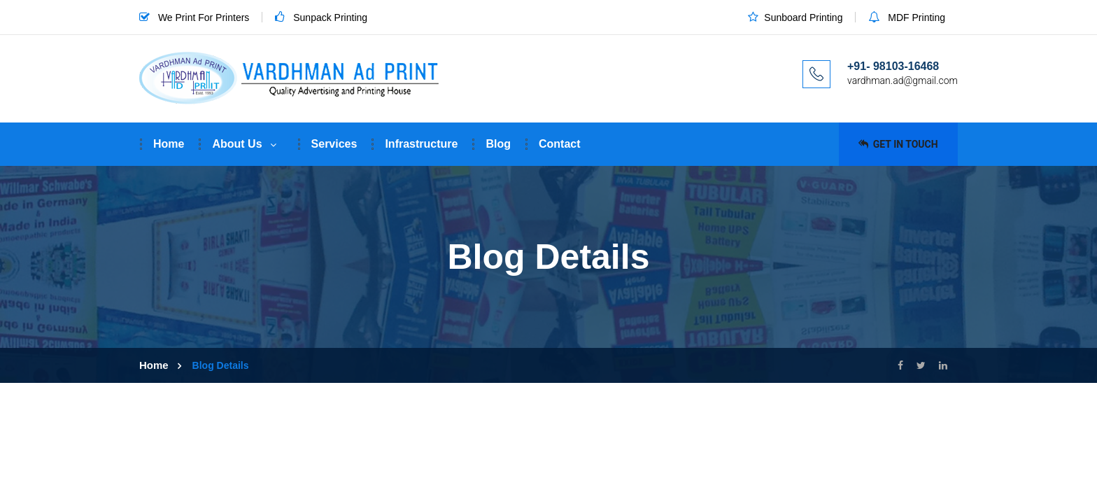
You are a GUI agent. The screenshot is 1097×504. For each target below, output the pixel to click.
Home (168, 144)
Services (334, 144)
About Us (237, 144)
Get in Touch (897, 144)
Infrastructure (421, 144)
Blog (498, 144)
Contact (560, 144)
